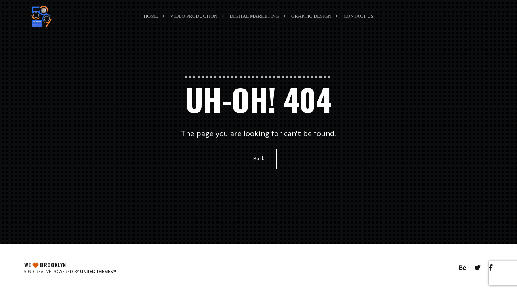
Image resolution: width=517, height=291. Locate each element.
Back (258, 158)
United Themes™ (98, 271)
